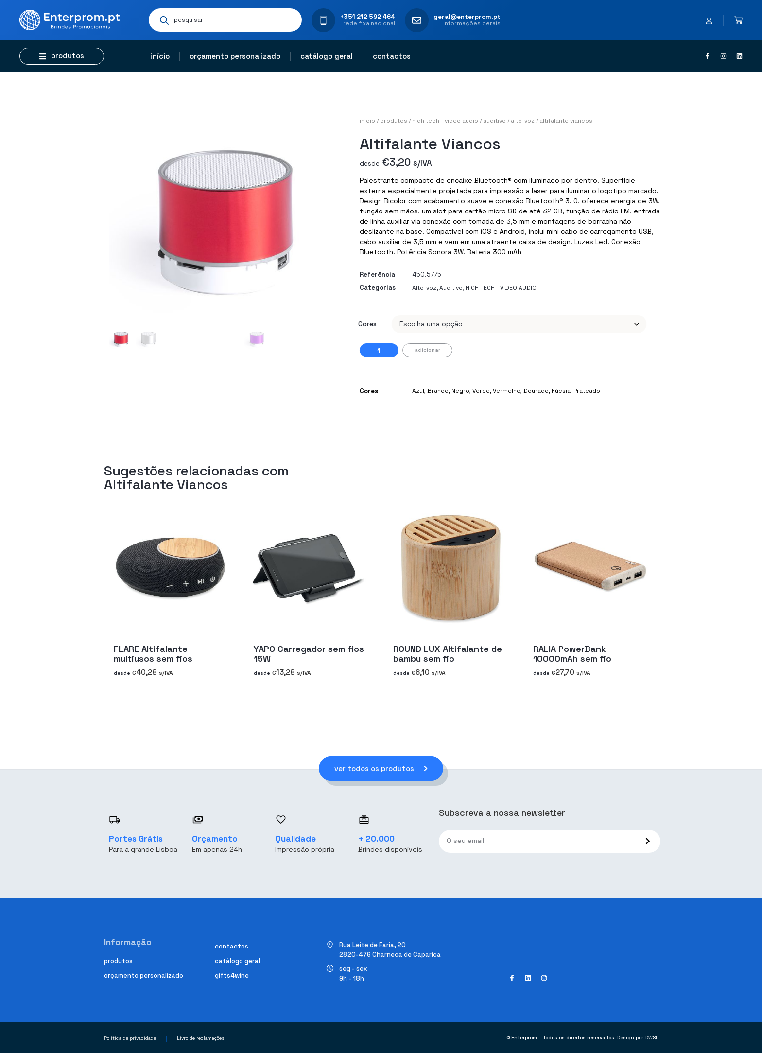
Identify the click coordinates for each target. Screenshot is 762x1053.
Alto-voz (523, 120)
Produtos (393, 120)
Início (160, 56)
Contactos (392, 56)
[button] (61, 56)
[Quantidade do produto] (379, 350)
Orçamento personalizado (235, 56)
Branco (438, 391)
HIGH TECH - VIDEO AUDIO (445, 120)
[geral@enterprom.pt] (417, 20)
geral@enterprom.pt (467, 17)
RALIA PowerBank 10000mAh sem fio (572, 653)
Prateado (586, 391)
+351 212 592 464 (367, 17)
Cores (367, 323)
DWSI (651, 1038)
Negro (460, 391)
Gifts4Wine (232, 975)
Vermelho (506, 391)
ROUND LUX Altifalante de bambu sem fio (447, 653)
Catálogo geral (326, 56)
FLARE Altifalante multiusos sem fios (153, 653)
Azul (418, 391)
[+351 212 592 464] (323, 20)
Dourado (536, 391)
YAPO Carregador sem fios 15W (309, 653)
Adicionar (427, 350)
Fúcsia (561, 391)
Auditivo (494, 120)
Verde (481, 391)
